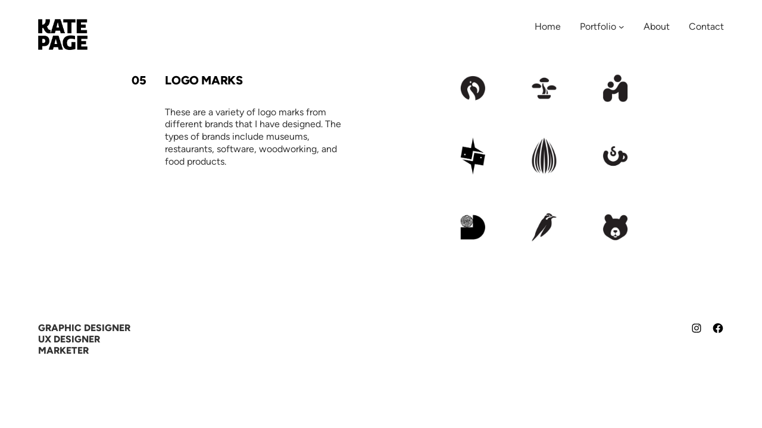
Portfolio (598, 26)
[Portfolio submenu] (621, 27)
